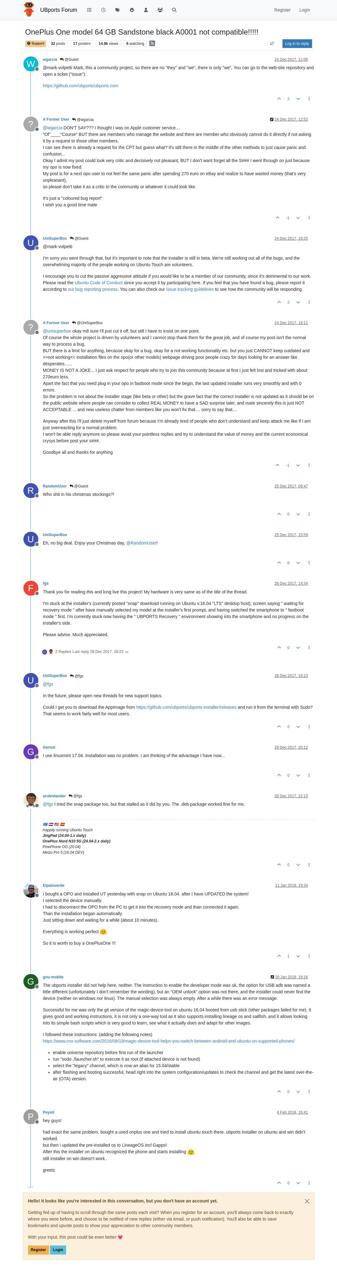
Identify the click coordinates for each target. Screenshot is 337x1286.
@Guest (69, 59)
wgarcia (50, 59)
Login (58, 1250)
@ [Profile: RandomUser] (141, 542)
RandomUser (55, 486)
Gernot (49, 747)
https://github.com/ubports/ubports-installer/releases (186, 707)
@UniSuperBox (87, 323)
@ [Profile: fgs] (48, 684)
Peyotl (49, 1112)
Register (38, 1250)
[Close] (307, 1201)
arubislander (54, 796)
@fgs (77, 676)
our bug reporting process (93, 289)
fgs (46, 583)
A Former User (56, 119)
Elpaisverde (54, 885)
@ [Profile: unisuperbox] (57, 331)
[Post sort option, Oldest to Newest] (272, 43)
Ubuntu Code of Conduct (99, 282)
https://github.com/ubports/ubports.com (80, 85)
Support (35, 43)
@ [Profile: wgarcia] (52, 127)
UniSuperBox (55, 238)
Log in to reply (297, 43)
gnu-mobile (53, 977)
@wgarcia (83, 120)
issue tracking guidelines (190, 289)
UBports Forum (58, 10)
